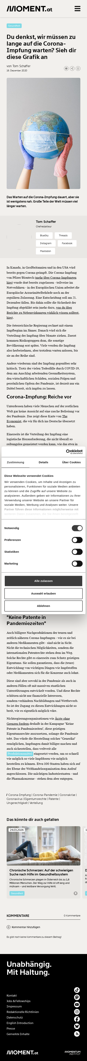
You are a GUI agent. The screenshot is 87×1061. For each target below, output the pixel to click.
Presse (11, 1028)
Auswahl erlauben (43, 593)
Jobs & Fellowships (19, 1001)
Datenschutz (15, 1017)
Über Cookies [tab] (71, 462)
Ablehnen (43, 605)
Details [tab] (43, 462)
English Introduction (20, 1023)
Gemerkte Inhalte (18, 1034)
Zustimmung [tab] (15, 462)
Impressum (14, 1006)
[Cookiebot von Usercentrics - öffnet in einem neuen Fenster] (66, 451)
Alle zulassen (43, 580)
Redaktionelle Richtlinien (23, 1012)
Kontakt (12, 995)
